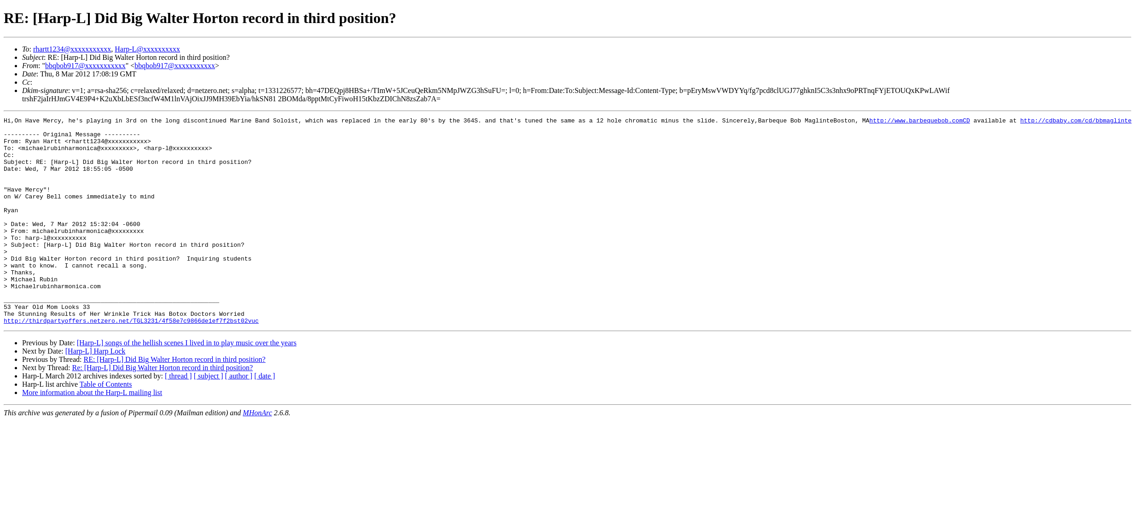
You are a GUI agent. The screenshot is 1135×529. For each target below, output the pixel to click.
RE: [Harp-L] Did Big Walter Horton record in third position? (174, 401)
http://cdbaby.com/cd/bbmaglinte (1075, 121)
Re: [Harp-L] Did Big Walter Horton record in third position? (162, 409)
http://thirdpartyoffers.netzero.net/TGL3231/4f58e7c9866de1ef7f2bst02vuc (131, 362)
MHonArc (257, 454)
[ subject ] (208, 417)
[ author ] (239, 417)
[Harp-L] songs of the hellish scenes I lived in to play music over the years (187, 384)
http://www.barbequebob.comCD (919, 121)
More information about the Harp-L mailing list (92, 434)
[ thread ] (178, 417)
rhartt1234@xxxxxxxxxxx (72, 49)
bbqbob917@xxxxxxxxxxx (85, 66)
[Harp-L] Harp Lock (95, 392)
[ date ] (264, 417)
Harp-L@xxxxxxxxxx (147, 49)
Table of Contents (106, 426)
